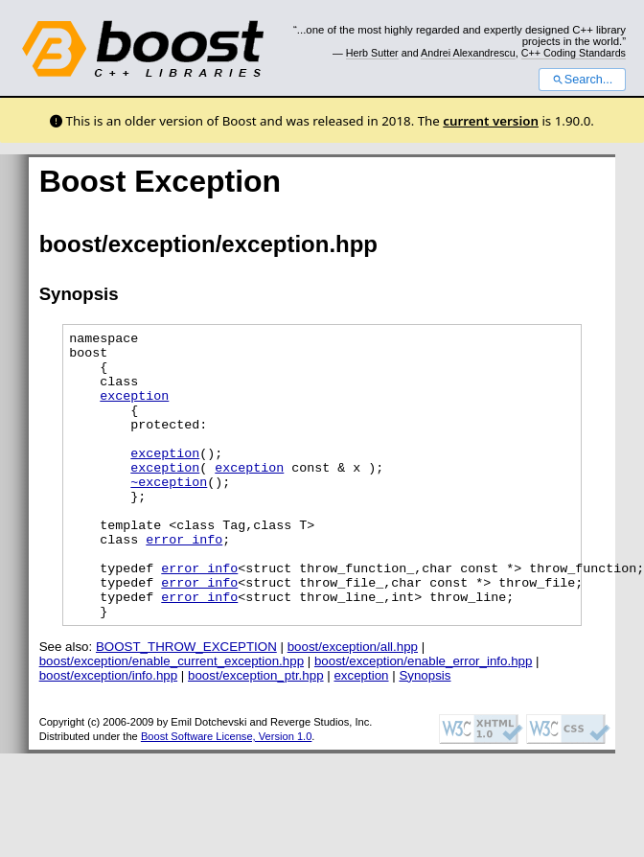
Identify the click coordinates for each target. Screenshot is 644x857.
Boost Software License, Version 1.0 (226, 793)
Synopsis (424, 733)
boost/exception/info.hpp (108, 733)
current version (491, 120)
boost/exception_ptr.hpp (256, 733)
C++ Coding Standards (573, 52)
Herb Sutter (372, 52)
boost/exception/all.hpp (353, 704)
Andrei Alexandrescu (468, 52)
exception (134, 409)
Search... (582, 79)
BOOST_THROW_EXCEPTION (186, 704)
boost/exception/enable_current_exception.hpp (171, 718)
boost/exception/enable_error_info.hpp (423, 718)
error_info (184, 582)
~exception (168, 512)
